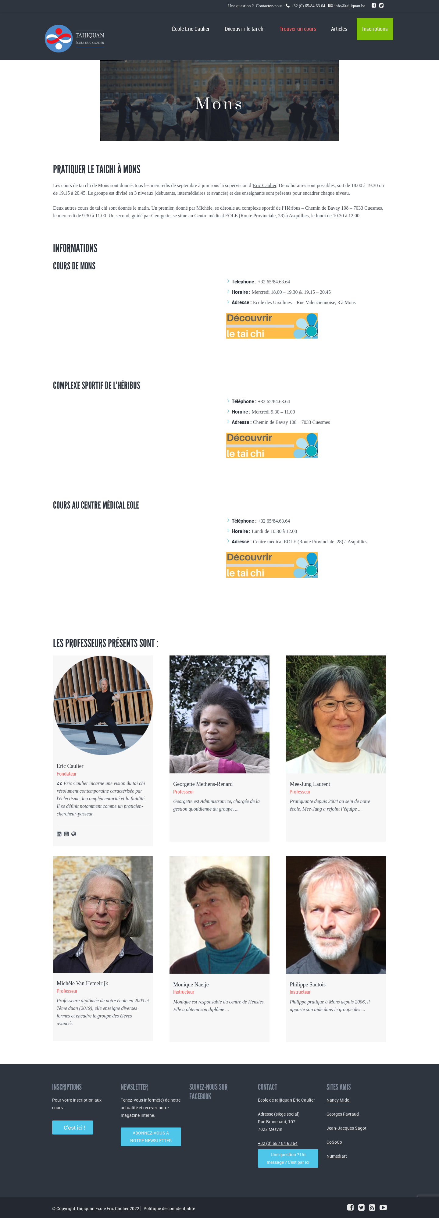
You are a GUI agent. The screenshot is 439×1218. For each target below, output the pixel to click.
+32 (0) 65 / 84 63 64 (278, 1143)
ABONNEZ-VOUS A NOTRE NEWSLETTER (151, 1136)
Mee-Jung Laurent (310, 784)
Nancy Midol (339, 1100)
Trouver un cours (298, 29)
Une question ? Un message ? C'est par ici (288, 1158)
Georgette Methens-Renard (203, 784)
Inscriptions (375, 29)
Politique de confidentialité (169, 1208)
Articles (339, 29)
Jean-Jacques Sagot (346, 1128)
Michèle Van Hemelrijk (82, 983)
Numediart (337, 1156)
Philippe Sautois (308, 985)
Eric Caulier (264, 185)
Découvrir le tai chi (245, 29)
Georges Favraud (343, 1114)
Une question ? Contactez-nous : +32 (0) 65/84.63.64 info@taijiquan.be (297, 6)
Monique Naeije (191, 985)
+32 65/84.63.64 (274, 281)
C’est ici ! (73, 1127)
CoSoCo (334, 1142)
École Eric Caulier (191, 29)
